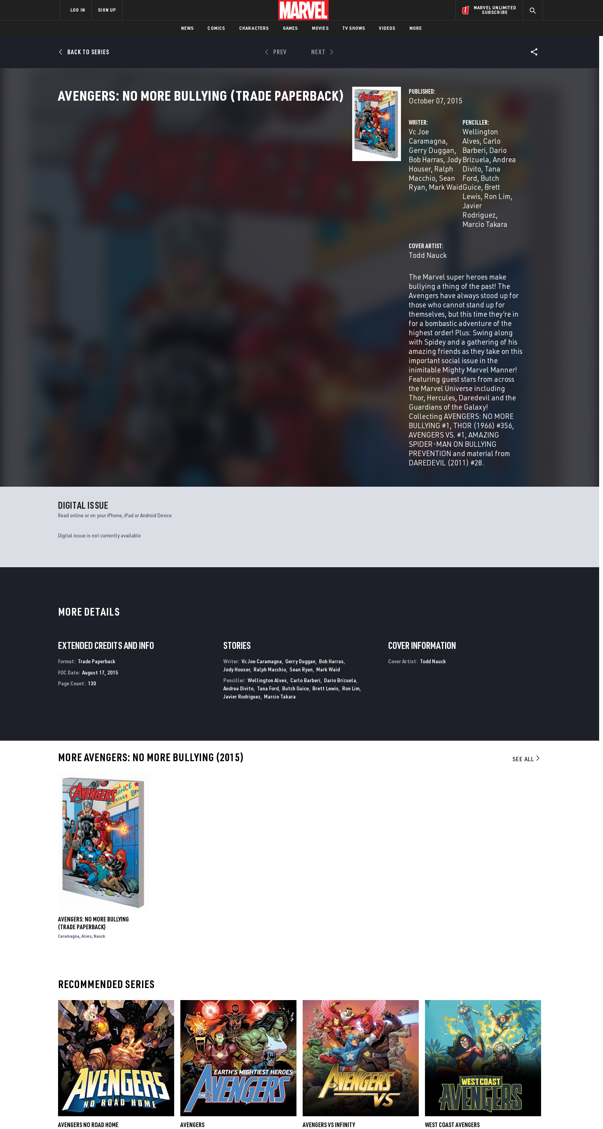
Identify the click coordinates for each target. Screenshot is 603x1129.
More (415, 28)
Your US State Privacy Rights (206, 1111)
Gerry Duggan (288, 165)
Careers (133, 1048)
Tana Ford (422, 174)
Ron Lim (394, 184)
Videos (387, 28)
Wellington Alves (387, 165)
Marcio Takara (491, 184)
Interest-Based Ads (435, 1111)
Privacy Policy (154, 1111)
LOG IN (77, 10)
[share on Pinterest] (493, 1062)
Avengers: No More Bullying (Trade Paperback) (93, 753)
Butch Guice (461, 174)
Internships (139, 1059)
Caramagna (68, 766)
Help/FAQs (136, 1037)
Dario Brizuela (486, 165)
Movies (320, 28)
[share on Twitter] (472, 1045)
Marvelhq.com (215, 1048)
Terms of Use (119, 1111)
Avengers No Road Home (88, 954)
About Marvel (141, 1026)
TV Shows (354, 28)
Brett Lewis (325, 518)
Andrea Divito (381, 174)
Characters (254, 28)
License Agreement (386, 1111)
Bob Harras (331, 165)
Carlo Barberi (438, 165)
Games (290, 28)
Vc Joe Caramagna (232, 165)
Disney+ (206, 1037)
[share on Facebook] (451, 1045)
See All (526, 589)
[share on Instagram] (493, 1045)
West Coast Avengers (452, 954)
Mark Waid (328, 499)
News (187, 28)
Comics (216, 28)
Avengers (192, 954)
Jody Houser (222, 174)
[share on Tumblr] (514, 1045)
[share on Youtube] (450, 1062)
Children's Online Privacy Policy (326, 1111)
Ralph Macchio (268, 174)
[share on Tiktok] (450, 1078)
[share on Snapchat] (472, 1062)
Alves (86, 766)
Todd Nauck (222, 215)
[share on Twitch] (514, 1062)
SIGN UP (107, 10)
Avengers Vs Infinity (329, 954)
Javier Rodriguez (438, 184)
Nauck (99, 766)
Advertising (212, 1026)
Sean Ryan (313, 174)
